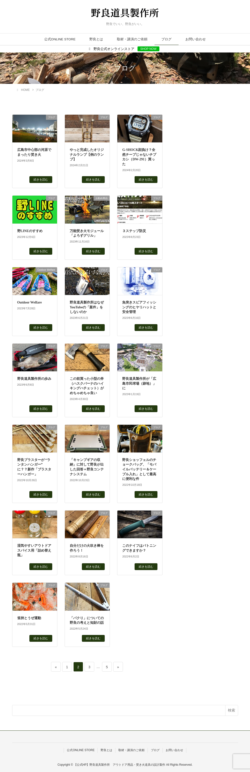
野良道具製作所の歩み (34, 379)
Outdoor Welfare (29, 302)
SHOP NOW (148, 49)
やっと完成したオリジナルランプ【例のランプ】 (87, 154)
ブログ (166, 39)
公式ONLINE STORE (60, 39)
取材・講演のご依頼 (132, 39)
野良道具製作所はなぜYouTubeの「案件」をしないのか (87, 307)
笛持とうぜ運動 (29, 618)
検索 (231, 710)
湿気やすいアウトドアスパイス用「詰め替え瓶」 (34, 550)
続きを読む (41, 179)
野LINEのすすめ (30, 231)
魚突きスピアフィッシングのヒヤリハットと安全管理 (139, 307)
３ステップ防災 (134, 231)
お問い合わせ (195, 39)
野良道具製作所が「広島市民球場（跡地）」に (139, 383)
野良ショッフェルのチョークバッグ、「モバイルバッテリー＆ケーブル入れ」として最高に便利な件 (139, 469)
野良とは (96, 39)
